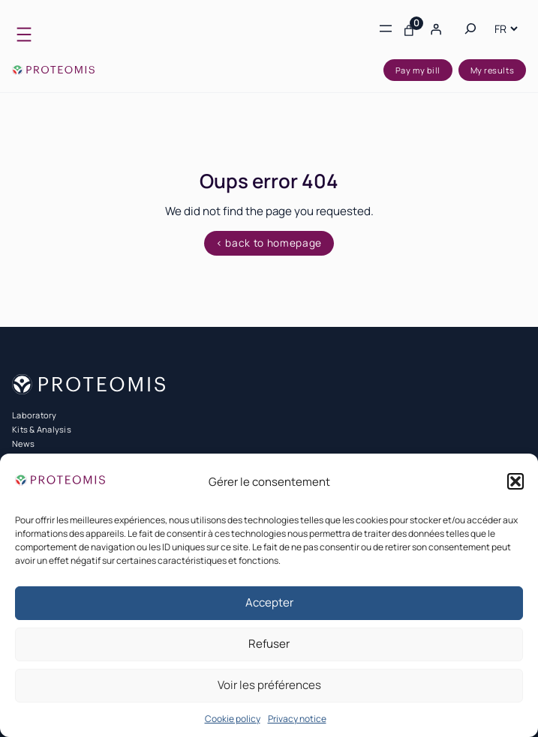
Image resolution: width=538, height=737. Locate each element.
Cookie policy (232, 718)
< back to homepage (269, 243)
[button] (515, 481)
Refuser (269, 644)
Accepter (269, 602)
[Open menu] (24, 34)
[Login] (435, 28)
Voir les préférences (269, 685)
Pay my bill (417, 70)
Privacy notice (297, 718)
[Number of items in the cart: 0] (409, 28)
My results (492, 70)
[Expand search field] (470, 28)
